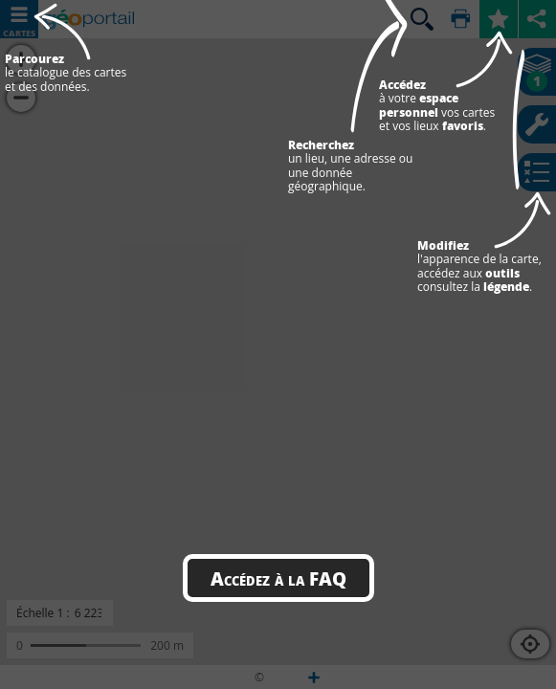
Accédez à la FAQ (278, 578)
